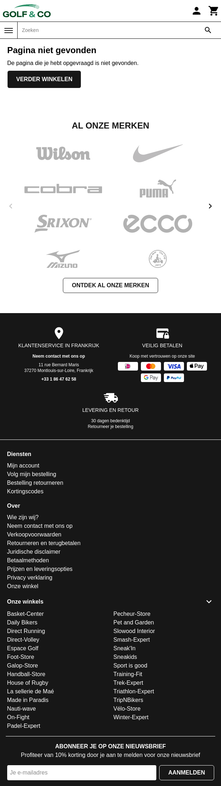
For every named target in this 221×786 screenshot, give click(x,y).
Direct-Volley (23, 640)
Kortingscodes (25, 491)
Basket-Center (25, 614)
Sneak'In (125, 648)
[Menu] (8, 30)
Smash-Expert (132, 640)
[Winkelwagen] (214, 11)
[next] (210, 206)
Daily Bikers (22, 622)
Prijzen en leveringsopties (40, 569)
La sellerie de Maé (30, 691)
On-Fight (18, 717)
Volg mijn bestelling (31, 474)
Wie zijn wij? (23, 517)
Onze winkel (22, 586)
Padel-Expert (24, 726)
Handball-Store (26, 674)
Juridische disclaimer (34, 552)
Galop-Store (22, 665)
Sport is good (130, 665)
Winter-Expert (131, 717)
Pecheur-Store (132, 614)
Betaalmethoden (28, 560)
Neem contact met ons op (58, 356)
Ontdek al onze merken (110, 285)
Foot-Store (20, 657)
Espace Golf (22, 648)
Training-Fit (128, 674)
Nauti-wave (21, 709)
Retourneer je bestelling (110, 426)
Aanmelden (186, 772)
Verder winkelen (44, 79)
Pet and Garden (134, 622)
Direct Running (26, 631)
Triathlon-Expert (134, 691)
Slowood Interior (134, 631)
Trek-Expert (128, 683)
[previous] (11, 206)
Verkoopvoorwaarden (34, 534)
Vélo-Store (127, 709)
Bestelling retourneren (35, 483)
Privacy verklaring (29, 578)
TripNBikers (128, 700)
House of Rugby (28, 683)
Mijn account (23, 465)
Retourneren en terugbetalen (44, 543)
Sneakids (125, 657)
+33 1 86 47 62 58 (58, 379)
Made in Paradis (28, 700)
